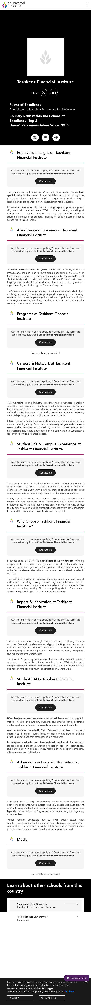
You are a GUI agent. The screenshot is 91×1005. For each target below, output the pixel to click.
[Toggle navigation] (87, 5)
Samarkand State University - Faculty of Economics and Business (36, 911)
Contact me (45, 186)
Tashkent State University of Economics (32, 924)
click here (69, 991)
